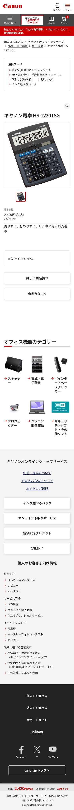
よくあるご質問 (37, 488)
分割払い (37, 548)
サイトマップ (31, 796)
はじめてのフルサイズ (21, 580)
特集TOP (9, 574)
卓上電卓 (37, 46)
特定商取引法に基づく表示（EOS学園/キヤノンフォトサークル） (31, 665)
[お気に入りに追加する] (67, 106)
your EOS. (13, 591)
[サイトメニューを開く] (67, 7)
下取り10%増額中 (23, 79)
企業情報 (37, 732)
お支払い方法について (37, 480)
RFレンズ (47, 79)
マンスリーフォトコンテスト (25, 634)
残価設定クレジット (37, 533)
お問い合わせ (14, 796)
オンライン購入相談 (19, 610)
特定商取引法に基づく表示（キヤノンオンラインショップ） (28, 655)
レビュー (13, 585)
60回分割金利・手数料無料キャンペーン (37, 75)
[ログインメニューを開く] (57, 7)
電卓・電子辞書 (18, 46)
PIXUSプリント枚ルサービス (25, 615)
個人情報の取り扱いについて (37, 800)
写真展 (11, 629)
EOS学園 (12, 604)
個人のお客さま (13, 42)
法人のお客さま (37, 708)
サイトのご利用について (54, 796)
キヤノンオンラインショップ (46, 42)
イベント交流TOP (15, 623)
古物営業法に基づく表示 (22, 673)
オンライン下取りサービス (37, 518)
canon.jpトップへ (37, 770)
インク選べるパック (24, 84)
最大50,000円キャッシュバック (31, 70)
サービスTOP (12, 598)
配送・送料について (37, 473)
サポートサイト (37, 720)
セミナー (13, 640)
